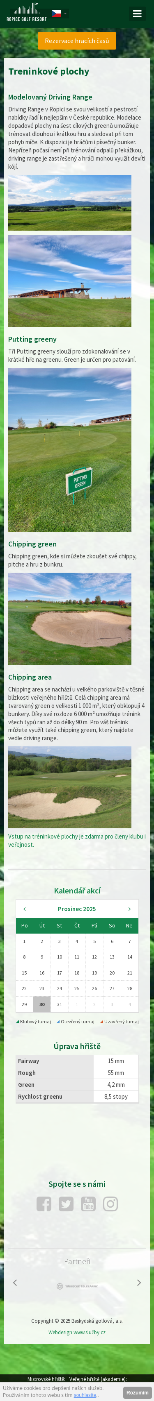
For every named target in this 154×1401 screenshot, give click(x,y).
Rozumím (137, 1393)
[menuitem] (77, 41)
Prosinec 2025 (77, 909)
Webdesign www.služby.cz (77, 1332)
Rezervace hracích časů (77, 40)
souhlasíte (85, 1395)
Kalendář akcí (77, 890)
